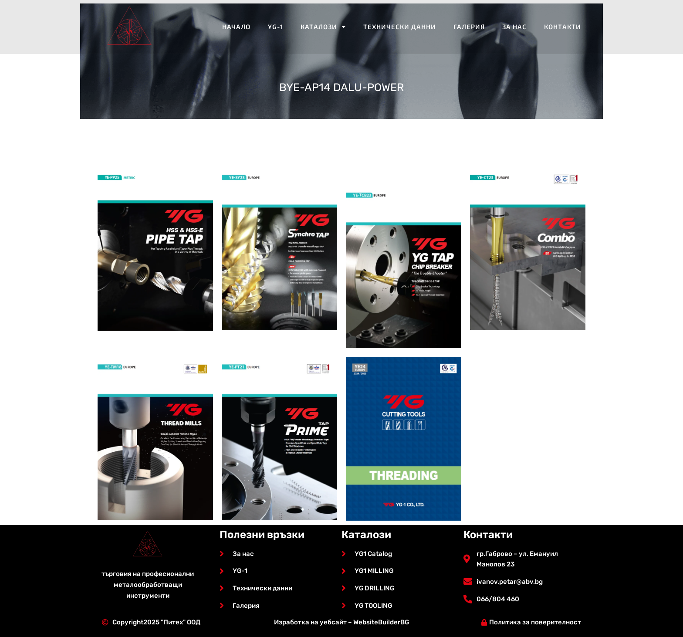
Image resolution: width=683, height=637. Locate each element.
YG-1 (275, 26)
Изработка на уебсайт (310, 622)
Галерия (469, 26)
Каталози (323, 26)
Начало (236, 26)
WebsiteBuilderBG (381, 622)
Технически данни (399, 26)
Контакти (562, 26)
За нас (514, 26)
